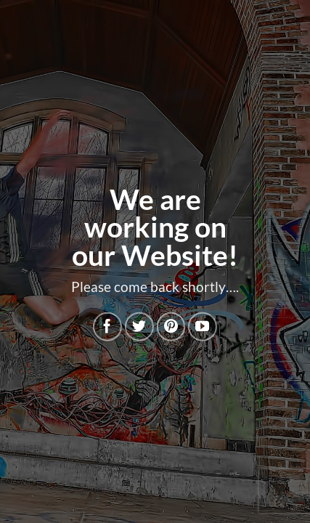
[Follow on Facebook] (107, 326)
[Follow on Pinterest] (170, 326)
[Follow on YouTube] (202, 326)
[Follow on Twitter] (139, 326)
